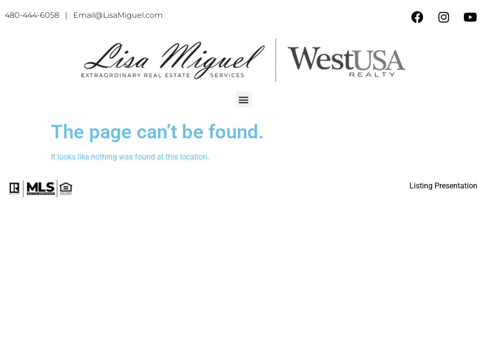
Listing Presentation (443, 185)
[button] (244, 99)
